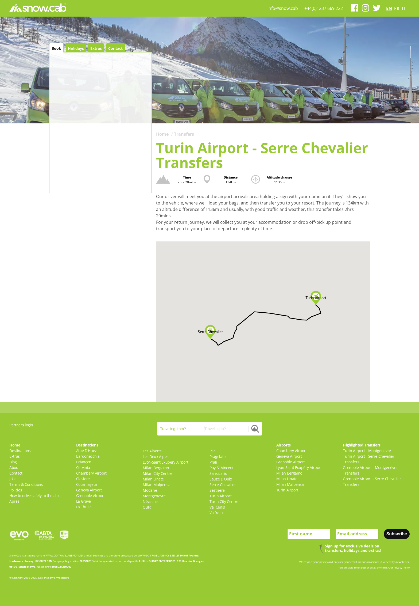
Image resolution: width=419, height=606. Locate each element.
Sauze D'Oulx (221, 479)
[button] (210, 332)
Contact (115, 48)
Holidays (76, 48)
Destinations (20, 450)
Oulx (147, 507)
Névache (150, 501)
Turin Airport (220, 495)
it (403, 8)
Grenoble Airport (90, 495)
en (389, 8)
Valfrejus (217, 512)
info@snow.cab (282, 8)
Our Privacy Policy (399, 567)
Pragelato (218, 456)
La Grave (83, 501)
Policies (15, 490)
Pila (213, 450)
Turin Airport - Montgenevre (367, 450)
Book (56, 48)
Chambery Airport (91, 473)
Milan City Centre (157, 473)
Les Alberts (152, 450)
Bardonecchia (88, 456)
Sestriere (217, 490)
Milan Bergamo (156, 467)
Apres (14, 501)
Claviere (83, 478)
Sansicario (218, 473)
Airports (283, 445)
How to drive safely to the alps (34, 495)
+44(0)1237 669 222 (323, 8)
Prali (213, 462)
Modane (150, 490)
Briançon (83, 461)
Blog (13, 461)
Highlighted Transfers (362, 445)
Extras (96, 48)
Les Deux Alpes (155, 456)
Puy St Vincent (222, 467)
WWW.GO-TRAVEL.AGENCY (62, 555)
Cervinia (83, 467)
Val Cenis (217, 507)
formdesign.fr (61, 578)
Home (162, 134)
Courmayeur (87, 484)
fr (396, 8)
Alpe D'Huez (86, 450)
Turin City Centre (224, 501)
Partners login (21, 424)
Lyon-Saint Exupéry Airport (165, 462)
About (14, 467)
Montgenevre (154, 495)
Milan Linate (153, 479)
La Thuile (84, 506)
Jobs (13, 478)
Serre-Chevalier (223, 484)
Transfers (184, 134)
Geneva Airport (89, 490)
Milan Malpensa (156, 484)
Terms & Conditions (26, 484)
